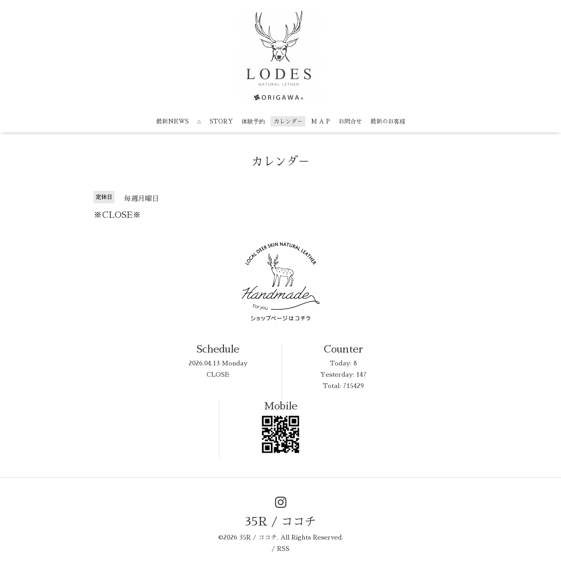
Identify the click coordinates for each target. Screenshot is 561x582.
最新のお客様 (388, 121)
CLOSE (217, 375)
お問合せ (350, 121)
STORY (221, 121)
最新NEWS (172, 121)
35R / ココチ (280, 521)
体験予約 (253, 121)
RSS (283, 549)
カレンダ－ (288, 121)
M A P (320, 121)
